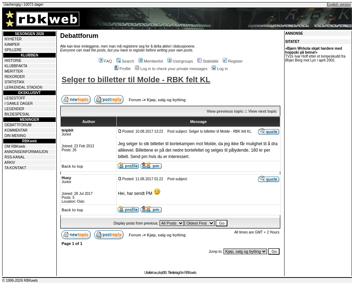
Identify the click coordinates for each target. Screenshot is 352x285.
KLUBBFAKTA (16, 66)
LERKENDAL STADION (23, 87)
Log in (220, 69)
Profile (122, 69)
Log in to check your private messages (171, 69)
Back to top (72, 166)
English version (339, 4)
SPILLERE (13, 50)
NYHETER (13, 39)
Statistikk (207, 61)
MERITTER (14, 71)
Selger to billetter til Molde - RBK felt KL (135, 79)
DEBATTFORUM (18, 125)
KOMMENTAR (16, 130)
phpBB (161, 273)
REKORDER (15, 77)
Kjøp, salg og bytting (166, 100)
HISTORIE (13, 61)
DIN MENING (15, 136)
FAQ (105, 61)
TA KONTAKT (15, 168)
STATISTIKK (15, 82)
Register (233, 61)
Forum (135, 100)
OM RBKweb (15, 146)
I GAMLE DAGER (19, 103)
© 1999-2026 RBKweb (20, 280)
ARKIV (9, 162)
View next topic (262, 111)
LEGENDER (14, 109)
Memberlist (151, 61)
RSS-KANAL (15, 157)
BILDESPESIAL (17, 114)
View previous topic (225, 111)
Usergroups (180, 61)
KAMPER (12, 44)
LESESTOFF (15, 98)
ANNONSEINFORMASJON (26, 152)
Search (125, 61)
